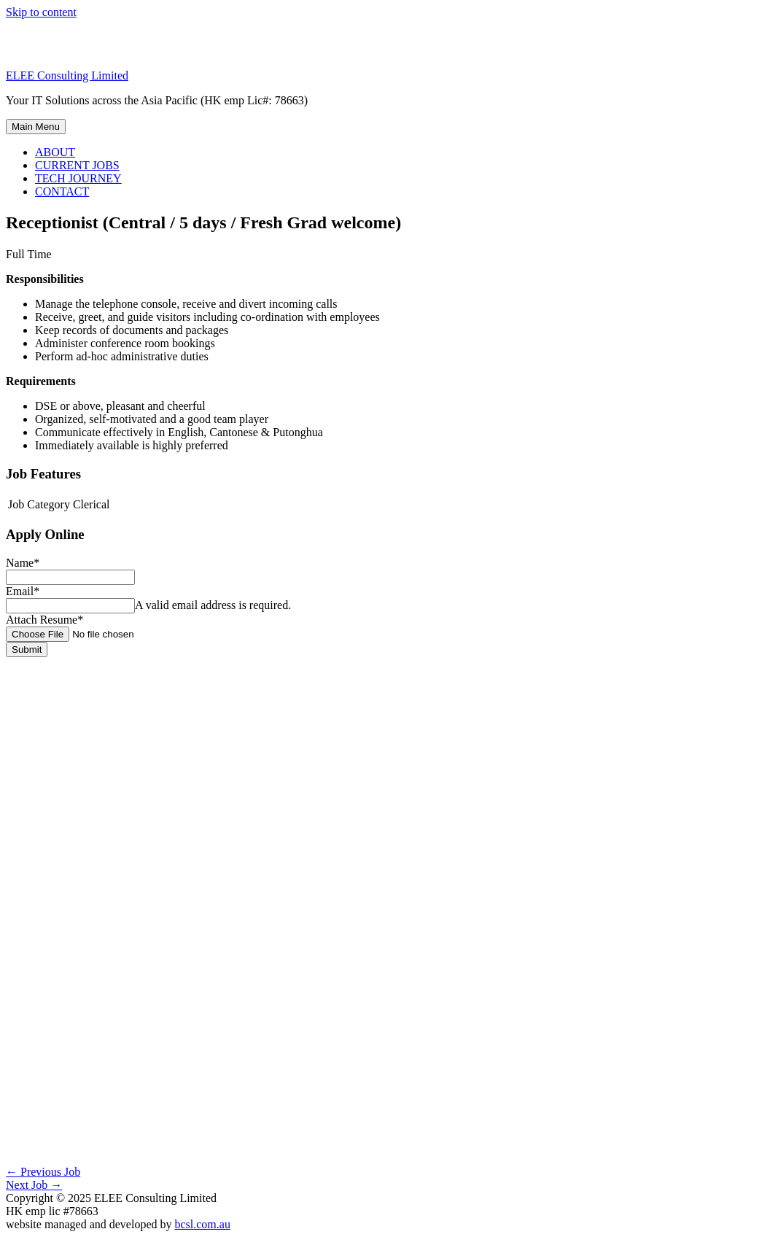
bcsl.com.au (202, 1224)
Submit (27, 649)
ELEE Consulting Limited (67, 75)
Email (22, 591)
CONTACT (62, 191)
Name (22, 563)
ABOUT (55, 152)
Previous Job (43, 1172)
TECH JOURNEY (78, 178)
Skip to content (41, 12)
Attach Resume (44, 619)
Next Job (34, 1185)
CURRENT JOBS (77, 165)
